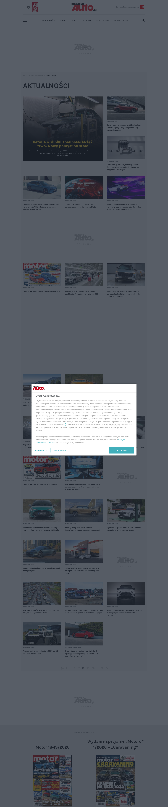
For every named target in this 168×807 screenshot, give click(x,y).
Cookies (51, 442)
